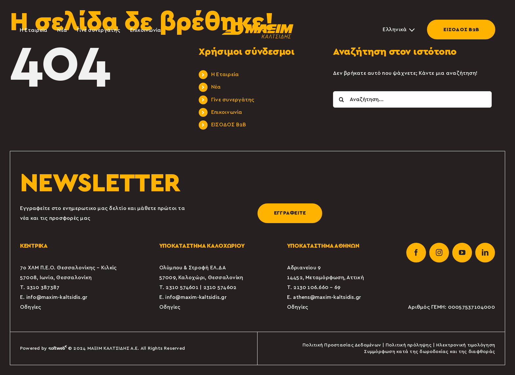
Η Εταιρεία (225, 74)
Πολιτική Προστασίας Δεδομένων (341, 345)
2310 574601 (182, 287)
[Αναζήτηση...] (412, 99)
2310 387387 (43, 287)
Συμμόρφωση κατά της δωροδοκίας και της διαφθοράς (429, 351)
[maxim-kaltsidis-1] (257, 24)
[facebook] (416, 252)
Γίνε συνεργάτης (233, 99)
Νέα (216, 87)
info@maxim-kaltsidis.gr (57, 297)
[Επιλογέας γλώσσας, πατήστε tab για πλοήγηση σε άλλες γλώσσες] (398, 29)
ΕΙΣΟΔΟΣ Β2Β (461, 29)
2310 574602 (220, 287)
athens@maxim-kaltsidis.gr (327, 297)
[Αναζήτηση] (341, 99)
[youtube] (462, 252)
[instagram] (439, 252)
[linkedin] (485, 252)
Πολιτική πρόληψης (409, 345)
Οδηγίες (30, 307)
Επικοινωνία (226, 112)
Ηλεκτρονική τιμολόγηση (465, 345)
